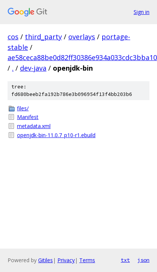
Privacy (66, 260)
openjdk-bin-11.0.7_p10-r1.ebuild (56, 135)
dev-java (33, 68)
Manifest (27, 117)
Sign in (141, 11)
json (143, 260)
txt (125, 260)
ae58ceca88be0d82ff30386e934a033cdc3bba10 (82, 57)
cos (13, 36)
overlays (81, 36)
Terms (87, 260)
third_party (43, 36)
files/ (23, 108)
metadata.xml (34, 126)
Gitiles (45, 260)
